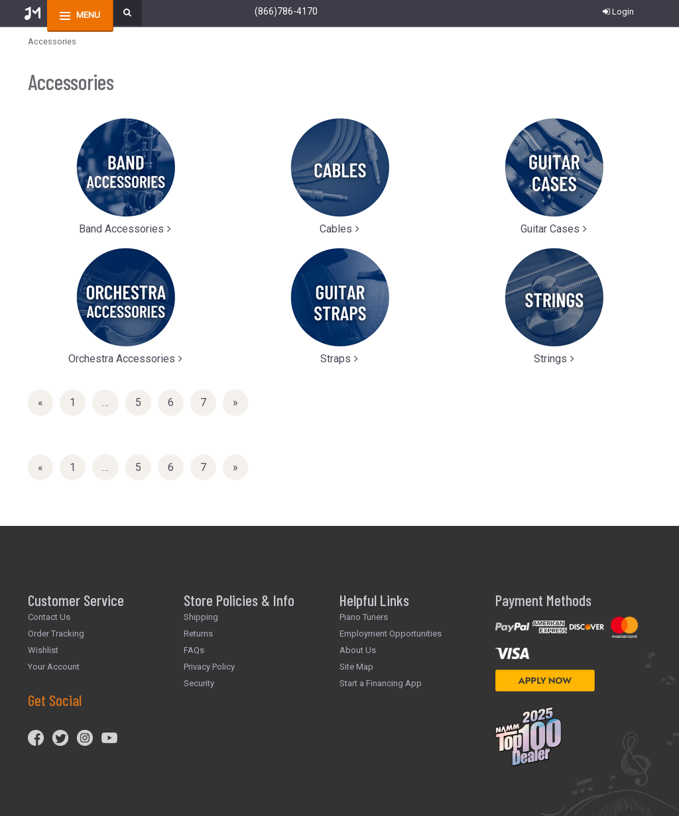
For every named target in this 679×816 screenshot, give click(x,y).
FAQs (194, 650)
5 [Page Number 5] (143, 401)
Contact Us (49, 617)
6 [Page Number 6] (176, 401)
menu (88, 15)
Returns (198, 633)
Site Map (356, 667)
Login (618, 12)
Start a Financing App (381, 683)
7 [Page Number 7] (208, 401)
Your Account (54, 667)
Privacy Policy (209, 667)
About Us (358, 650)
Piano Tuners (364, 617)
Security (199, 683)
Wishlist (43, 650)
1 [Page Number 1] (78, 401)
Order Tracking (56, 633)
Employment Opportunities (391, 633)
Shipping (201, 617)
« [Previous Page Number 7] (45, 405)
